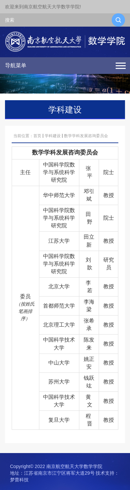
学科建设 (53, 135)
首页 (37, 135)
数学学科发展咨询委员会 (86, 135)
